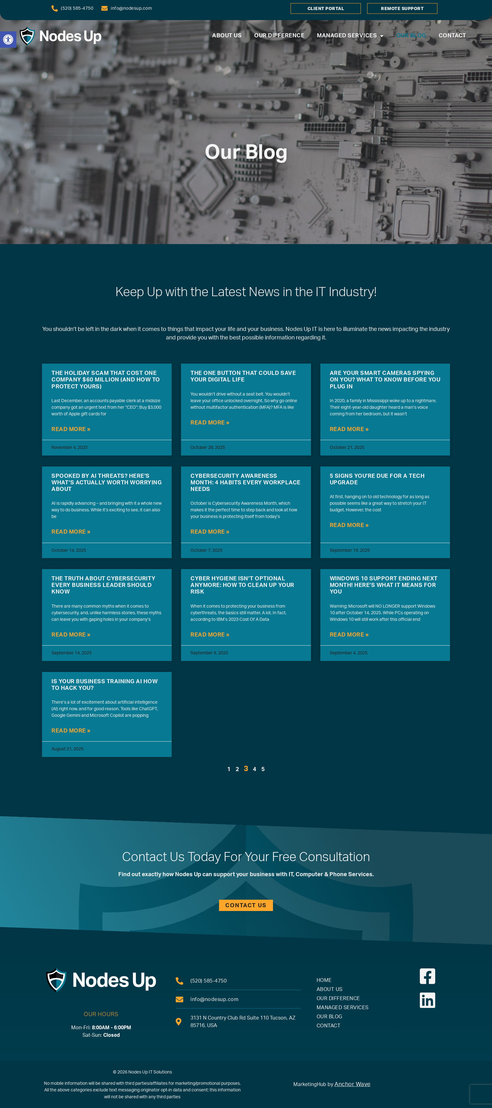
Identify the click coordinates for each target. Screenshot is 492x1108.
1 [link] (229, 769)
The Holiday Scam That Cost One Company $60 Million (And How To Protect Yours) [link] (105, 379)
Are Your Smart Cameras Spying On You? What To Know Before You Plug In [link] (385, 379)
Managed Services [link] (350, 36)
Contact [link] (452, 35)
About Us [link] (227, 35)
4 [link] (255, 769)
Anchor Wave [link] (352, 1084)
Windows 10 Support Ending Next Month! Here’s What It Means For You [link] (384, 585)
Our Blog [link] (411, 35)
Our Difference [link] (279, 35)
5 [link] (263, 769)
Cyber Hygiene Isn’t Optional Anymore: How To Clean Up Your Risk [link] (242, 585)
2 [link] (237, 769)
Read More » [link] (71, 429)
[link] (8, 39)
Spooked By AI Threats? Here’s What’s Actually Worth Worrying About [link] (106, 482)
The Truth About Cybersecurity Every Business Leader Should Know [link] (103, 585)
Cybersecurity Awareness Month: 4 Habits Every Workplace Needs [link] (245, 482)
